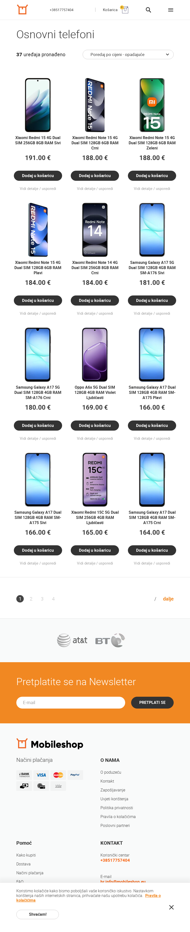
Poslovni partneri (115, 825)
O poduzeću (110, 772)
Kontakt (107, 781)
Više (58, 786)
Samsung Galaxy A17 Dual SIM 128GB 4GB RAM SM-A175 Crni (152, 517)
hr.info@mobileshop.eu (123, 881)
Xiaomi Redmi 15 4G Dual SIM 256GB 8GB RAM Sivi (38, 140)
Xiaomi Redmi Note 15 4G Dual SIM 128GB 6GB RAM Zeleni (152, 142)
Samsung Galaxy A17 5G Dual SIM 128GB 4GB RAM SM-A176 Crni (37, 392)
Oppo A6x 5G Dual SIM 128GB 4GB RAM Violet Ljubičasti (95, 392)
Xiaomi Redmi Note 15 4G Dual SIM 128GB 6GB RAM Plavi (37, 267)
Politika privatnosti (116, 807)
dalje (168, 599)
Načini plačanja (30, 873)
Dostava (23, 864)
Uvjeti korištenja (114, 799)
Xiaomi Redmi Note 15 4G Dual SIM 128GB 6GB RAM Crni (95, 142)
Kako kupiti (26, 855)
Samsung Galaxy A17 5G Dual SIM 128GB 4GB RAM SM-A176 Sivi (152, 267)
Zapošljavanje (112, 790)
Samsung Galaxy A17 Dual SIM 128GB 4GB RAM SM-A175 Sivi (37, 517)
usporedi (49, 188)
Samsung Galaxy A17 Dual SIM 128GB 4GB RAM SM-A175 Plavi (152, 392)
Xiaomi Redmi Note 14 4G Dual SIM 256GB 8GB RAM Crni (95, 267)
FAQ (20, 881)
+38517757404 (61, 10)
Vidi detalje (29, 188)
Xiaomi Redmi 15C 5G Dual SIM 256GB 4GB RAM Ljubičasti (95, 517)
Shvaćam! (38, 914)
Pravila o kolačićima (118, 816)
